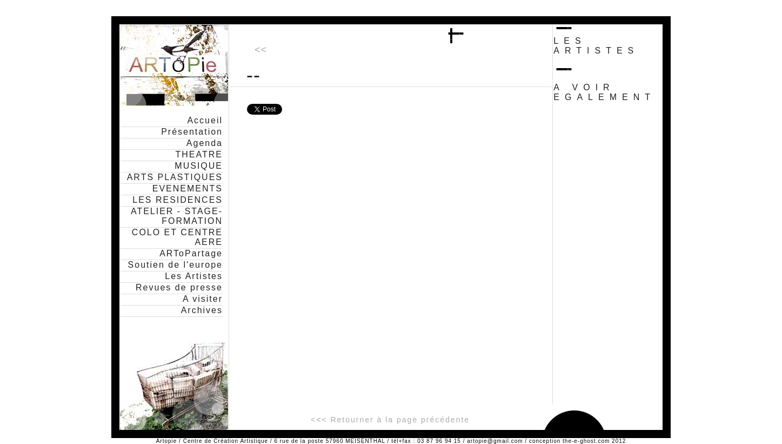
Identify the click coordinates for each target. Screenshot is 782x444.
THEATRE (199, 154)
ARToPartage (191, 253)
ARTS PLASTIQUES (175, 177)
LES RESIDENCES (177, 199)
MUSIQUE (199, 165)
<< (261, 49)
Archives (202, 310)
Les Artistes (194, 276)
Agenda (204, 143)
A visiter (203, 298)
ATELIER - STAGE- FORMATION (177, 216)
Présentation (192, 131)
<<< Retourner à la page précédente (390, 419)
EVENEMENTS (187, 188)
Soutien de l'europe (175, 264)
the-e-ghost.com (586, 441)
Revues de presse (179, 287)
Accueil (205, 120)
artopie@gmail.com (495, 441)
